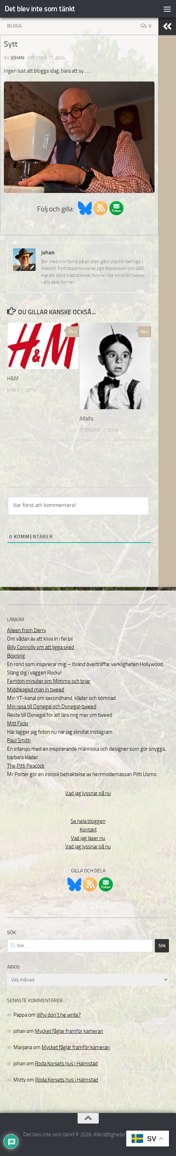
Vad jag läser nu (88, 838)
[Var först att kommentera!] (78, 505)
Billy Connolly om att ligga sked (40, 647)
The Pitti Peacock (25, 766)
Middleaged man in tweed (35, 689)
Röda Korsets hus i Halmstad (66, 1063)
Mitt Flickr (18, 723)
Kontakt (88, 830)
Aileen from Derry (26, 630)
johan (17, 57)
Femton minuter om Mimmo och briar (48, 681)
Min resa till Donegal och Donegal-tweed (51, 706)
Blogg (14, 26)
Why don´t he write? (59, 1015)
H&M (13, 378)
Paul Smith (19, 740)
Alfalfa (86, 419)
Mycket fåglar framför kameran (69, 1031)
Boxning (16, 656)
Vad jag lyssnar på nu (88, 793)
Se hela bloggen (88, 821)
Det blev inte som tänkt (40, 8)
